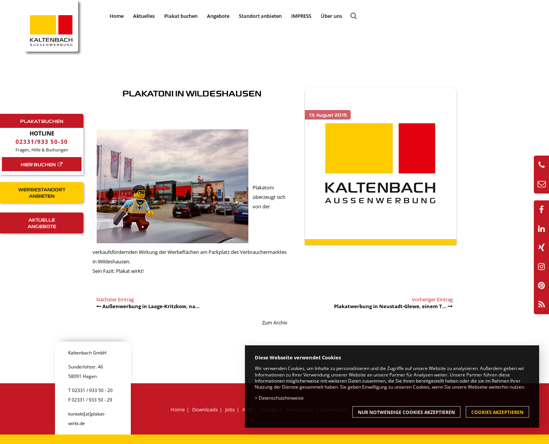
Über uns (331, 16)
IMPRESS (301, 16)
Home (117, 16)
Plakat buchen (181, 16)
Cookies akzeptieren (497, 412)
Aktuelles (144, 16)
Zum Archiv (274, 322)
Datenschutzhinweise (281, 398)
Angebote (218, 16)
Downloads (205, 409)
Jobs (230, 409)
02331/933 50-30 (42, 141)
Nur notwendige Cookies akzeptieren (406, 412)
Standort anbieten (260, 16)
